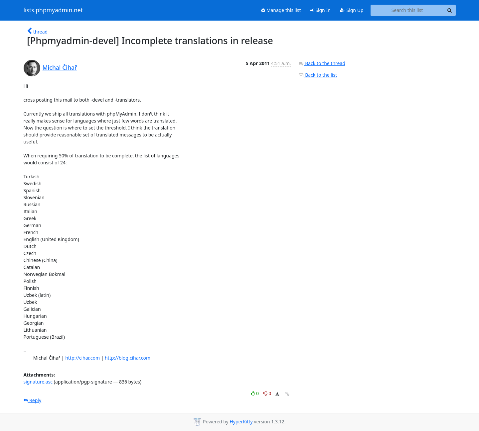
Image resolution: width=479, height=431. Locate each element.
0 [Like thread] (255, 393)
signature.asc (38, 382)
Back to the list (317, 75)
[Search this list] (407, 10)
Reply (33, 400)
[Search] (450, 10)
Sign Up (352, 10)
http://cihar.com (82, 358)
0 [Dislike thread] (267, 393)
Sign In (320, 10)
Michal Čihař (60, 67)
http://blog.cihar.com (127, 358)
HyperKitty (241, 421)
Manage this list (281, 10)
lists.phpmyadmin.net (53, 10)
